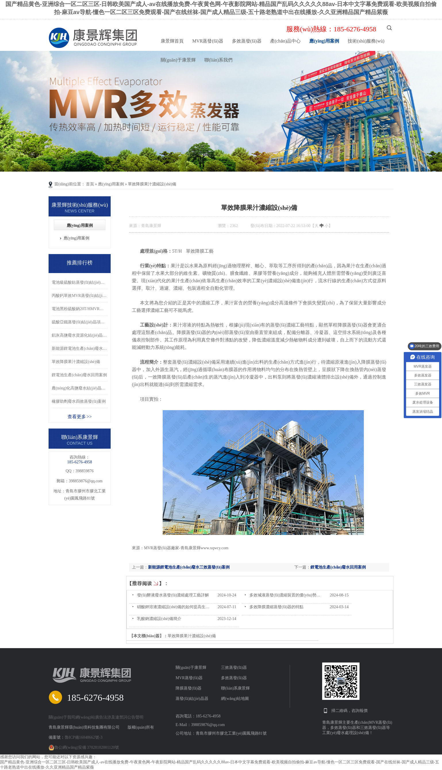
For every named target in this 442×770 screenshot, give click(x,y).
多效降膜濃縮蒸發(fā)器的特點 (276, 607)
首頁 (90, 184)
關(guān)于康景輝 (178, 59)
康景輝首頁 (172, 41)
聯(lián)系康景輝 (235, 688)
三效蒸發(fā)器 (234, 667)
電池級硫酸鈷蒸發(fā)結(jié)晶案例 (79, 282)
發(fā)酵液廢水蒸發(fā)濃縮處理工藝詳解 (173, 595)
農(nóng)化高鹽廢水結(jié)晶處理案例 (79, 388)
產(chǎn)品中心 (285, 41)
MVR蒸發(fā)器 (207, 41)
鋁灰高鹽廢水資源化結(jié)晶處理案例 (79, 335)
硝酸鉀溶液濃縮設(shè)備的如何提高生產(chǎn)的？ (182, 607)
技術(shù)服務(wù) (366, 41)
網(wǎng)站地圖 (235, 698)
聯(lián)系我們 (218, 59)
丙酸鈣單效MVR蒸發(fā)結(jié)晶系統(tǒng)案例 (79, 295)
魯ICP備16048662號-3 (83, 737)
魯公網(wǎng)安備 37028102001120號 (84, 747)
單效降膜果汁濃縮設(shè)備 (152, 184)
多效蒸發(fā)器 (247, 41)
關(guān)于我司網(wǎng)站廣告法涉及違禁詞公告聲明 (96, 717)
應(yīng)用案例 (324, 41)
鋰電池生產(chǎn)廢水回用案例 (338, 567)
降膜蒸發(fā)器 (188, 688)
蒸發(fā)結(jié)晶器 (192, 698)
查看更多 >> (80, 416)
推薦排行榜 (80, 263)
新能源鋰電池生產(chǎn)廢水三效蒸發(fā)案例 (189, 567)
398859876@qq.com (86, 481)
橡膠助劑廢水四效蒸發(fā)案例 (79, 401)
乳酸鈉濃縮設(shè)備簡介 (159, 619)
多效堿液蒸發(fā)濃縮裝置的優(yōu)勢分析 (286, 595)
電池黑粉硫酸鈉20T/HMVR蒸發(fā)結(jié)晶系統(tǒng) (79, 309)
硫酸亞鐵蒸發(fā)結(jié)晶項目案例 (79, 322)
